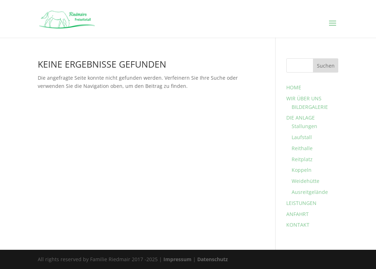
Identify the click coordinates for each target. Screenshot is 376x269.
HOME (293, 87)
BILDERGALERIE (310, 107)
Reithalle (302, 148)
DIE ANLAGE (300, 117)
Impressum (177, 259)
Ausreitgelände (310, 192)
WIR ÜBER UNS (304, 98)
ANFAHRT (297, 214)
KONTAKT (297, 224)
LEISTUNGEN (301, 203)
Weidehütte (305, 181)
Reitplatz (302, 159)
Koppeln (302, 170)
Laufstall (302, 137)
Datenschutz (212, 259)
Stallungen (304, 126)
